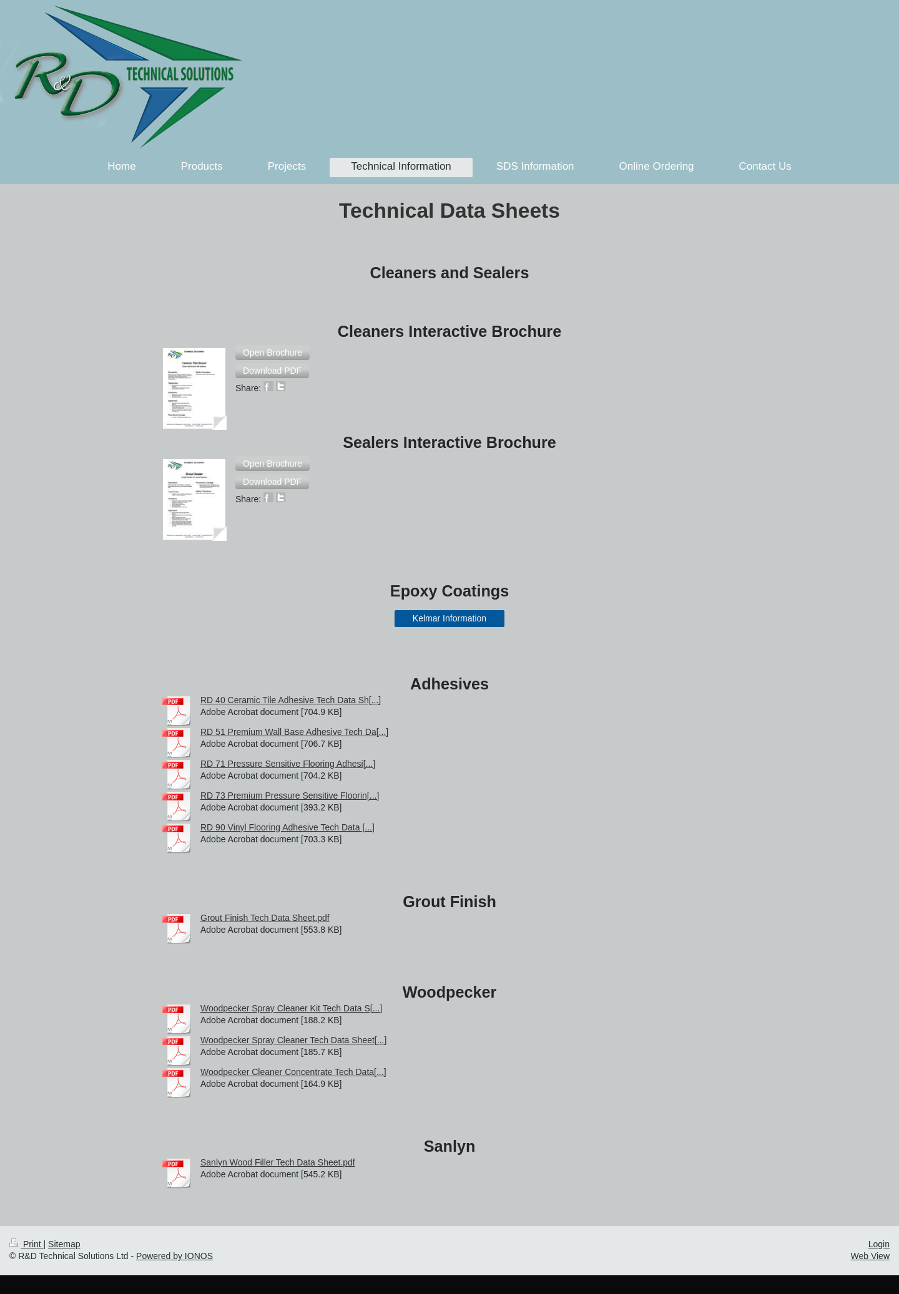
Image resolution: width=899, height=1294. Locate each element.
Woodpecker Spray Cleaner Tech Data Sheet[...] (293, 1040)
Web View (870, 1256)
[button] (272, 352)
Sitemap (64, 1244)
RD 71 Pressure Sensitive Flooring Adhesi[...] (287, 764)
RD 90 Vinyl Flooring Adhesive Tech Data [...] (287, 827)
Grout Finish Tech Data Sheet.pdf (265, 918)
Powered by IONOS (174, 1256)
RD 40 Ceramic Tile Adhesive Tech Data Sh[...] (290, 700)
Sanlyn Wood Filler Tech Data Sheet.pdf (277, 1162)
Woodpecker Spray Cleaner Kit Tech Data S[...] (291, 1008)
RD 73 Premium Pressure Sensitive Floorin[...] (289, 795)
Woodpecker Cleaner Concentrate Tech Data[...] (293, 1072)
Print (26, 1244)
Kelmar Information (449, 618)
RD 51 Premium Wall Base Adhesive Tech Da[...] (294, 732)
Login (879, 1244)
